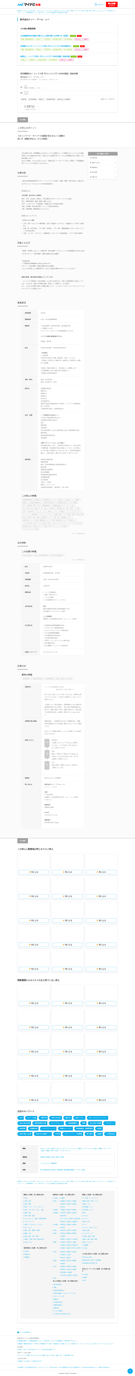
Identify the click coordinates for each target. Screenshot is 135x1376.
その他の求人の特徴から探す (62, 1314)
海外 (55, 1278)
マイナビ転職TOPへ (25, 1332)
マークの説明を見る (79, 533)
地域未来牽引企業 (40, 1123)
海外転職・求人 (69, 1355)
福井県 (74, 1230)
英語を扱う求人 (37, 1361)
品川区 (53, 1157)
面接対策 (56, 1344)
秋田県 (63, 1204)
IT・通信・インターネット (90, 1198)
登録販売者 (33, 1128)
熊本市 (76, 1275)
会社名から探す (87, 1257)
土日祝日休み (110, 1134)
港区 (57, 1157)
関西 (55, 1242)
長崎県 (74, 1266)
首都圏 (56, 1212)
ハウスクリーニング (48, 1128)
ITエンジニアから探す (30, 10)
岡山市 (63, 1257)
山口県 (69, 1254)
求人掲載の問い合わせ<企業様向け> (70, 1367)
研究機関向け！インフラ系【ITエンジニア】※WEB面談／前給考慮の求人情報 (46, 12)
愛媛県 (74, 1260)
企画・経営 (28, 1201)
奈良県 (69, 1245)
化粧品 (99, 1128)
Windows (53, 1170)
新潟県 (63, 1224)
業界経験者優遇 (69, 1170)
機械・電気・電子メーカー (90, 1201)
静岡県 (69, 1233)
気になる (34, 872)
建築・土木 (28, 1233)
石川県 (69, 1230)
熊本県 (63, 1269)
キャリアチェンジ (57, 1123)
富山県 (63, 1230)
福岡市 (70, 1275)
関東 (83, 1123)
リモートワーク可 (59, 1296)
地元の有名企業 (25, 1123)
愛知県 (74, 1233)
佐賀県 (69, 1266)
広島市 (69, 1257)
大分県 (69, 1269)
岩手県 (69, 1201)
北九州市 (63, 1275)
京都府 (69, 1242)
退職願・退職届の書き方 (25, 1344)
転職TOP (19, 10)
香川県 (69, 1260)
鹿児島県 (63, 1272)
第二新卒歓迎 (44, 1170)
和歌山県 (75, 1245)
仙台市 (63, 1207)
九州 (55, 1266)
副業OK (56, 1299)
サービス (85, 1215)
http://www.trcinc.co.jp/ (50, 652)
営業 (26, 1198)
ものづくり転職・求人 (42, 1355)
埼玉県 (63, 1212)
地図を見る (49, 799)
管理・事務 (28, 1204)
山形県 (69, 1204)
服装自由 (56, 1308)
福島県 (74, 1204)
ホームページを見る (51, 787)
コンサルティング (88, 1233)
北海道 (56, 1198)
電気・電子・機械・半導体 (32, 1230)
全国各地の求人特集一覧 (90, 1263)
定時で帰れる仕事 (25, 1134)
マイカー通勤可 (58, 1311)
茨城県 (48, 1157)
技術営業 (22, 1128)
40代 (21, 1118)
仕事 (50, 1344)
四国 (55, 1260)
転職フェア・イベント (78, 1344)
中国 (55, 1252)
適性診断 (67, 1341)
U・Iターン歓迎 (80, 1170)
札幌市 (63, 1198)
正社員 (57, 1134)
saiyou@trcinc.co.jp (51, 815)
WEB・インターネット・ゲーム (34, 1224)
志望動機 (59, 1341)
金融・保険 (86, 1230)
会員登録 (112, 4)
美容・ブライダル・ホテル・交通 (34, 1210)
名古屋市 (75, 1239)
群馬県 (74, 1210)
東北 (55, 1201)
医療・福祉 (28, 1212)
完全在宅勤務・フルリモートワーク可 (64, 1293)
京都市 (63, 1248)
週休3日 (68, 1118)
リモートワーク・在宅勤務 (73, 1134)
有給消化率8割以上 (59, 1290)
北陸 (55, 1230)
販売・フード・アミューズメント (34, 1207)
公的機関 (85, 1245)
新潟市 (63, 1227)
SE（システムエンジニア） (98, 1118)
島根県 (69, 1252)
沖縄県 (70, 1272)
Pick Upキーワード (34, 1349)
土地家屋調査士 (72, 1123)
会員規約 (21, 1367)
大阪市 (69, 1248)
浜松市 (69, 1239)
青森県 (63, 1201)
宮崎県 (74, 1269)
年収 (36, 1344)
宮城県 (74, 1201)
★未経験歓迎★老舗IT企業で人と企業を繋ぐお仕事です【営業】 (44, 36)
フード (85, 1224)
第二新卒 (90, 1134)
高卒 (84, 1280)
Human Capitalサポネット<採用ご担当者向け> (97, 1367)
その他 (85, 1248)
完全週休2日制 (58, 1302)
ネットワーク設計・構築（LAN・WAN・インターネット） (90, 10)
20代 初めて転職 (95, 1123)
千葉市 (71, 1218)
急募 (55, 1287)
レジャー (85, 1218)
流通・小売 (86, 1221)
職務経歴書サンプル (36, 1341)
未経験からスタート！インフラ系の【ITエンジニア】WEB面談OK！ (46, 46)
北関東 (56, 1210)
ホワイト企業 (31, 1118)
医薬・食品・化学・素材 (31, 1236)
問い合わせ (54, 1367)
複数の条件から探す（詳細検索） (92, 1260)
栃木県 (69, 1210)
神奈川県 (63, 1215)
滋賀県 (63, 1242)
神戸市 (79, 1248)
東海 (55, 1233)
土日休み (85, 1274)
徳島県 (63, 1260)
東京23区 (77, 1218)
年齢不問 (44, 1118)
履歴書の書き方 (22, 1341)
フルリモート (109, 1123)
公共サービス (28, 1242)
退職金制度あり (58, 1305)
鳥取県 (63, 1252)
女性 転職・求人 (57, 1355)
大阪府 (74, 1242)
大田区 (62, 1157)
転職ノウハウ (65, 1344)
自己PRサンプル (49, 1341)
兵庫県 (63, 1245)
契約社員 (27, 1254)
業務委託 (27, 1257)
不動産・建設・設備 (88, 1236)
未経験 (99, 1134)
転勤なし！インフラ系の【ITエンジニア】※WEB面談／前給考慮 (45, 56)
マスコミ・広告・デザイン (90, 1227)
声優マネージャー (66, 1128)
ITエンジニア (41, 10)
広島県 (63, 1254)
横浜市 (63, 1221)
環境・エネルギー (88, 1242)
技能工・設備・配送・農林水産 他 (34, 1239)
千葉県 (69, 1212)
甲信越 (56, 1224)
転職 (19, 1349)
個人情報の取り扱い (32, 1367)
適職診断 (43, 1344)
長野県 (74, 1224)
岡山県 (74, 1252)
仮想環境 (60, 1170)
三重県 (63, 1236)
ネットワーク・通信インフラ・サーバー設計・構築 (60, 10)
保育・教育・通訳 (30, 1215)
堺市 (73, 1248)
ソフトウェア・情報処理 (48, 1163)
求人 (25, 1349)
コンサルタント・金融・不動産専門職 (35, 1218)
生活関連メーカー (88, 1210)
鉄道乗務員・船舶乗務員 (84, 1128)
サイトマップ (44, 1367)
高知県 (63, 1263)
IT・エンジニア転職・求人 (26, 1355)
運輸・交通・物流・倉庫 (90, 1239)
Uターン (74, 1341)
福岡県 (63, 1266)
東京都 (42, 1157)
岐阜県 (63, 1233)
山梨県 (69, 1224)
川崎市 (69, 1221)
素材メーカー (87, 1204)
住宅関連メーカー (88, 1207)
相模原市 (75, 1221)
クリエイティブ (29, 1221)
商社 (84, 1212)
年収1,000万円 (56, 1118)
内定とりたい (79, 1118)
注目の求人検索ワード (43, 1134)
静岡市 (63, 1239)
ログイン (101, 4)
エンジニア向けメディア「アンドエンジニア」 (101, 1344)
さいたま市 (64, 1218)
